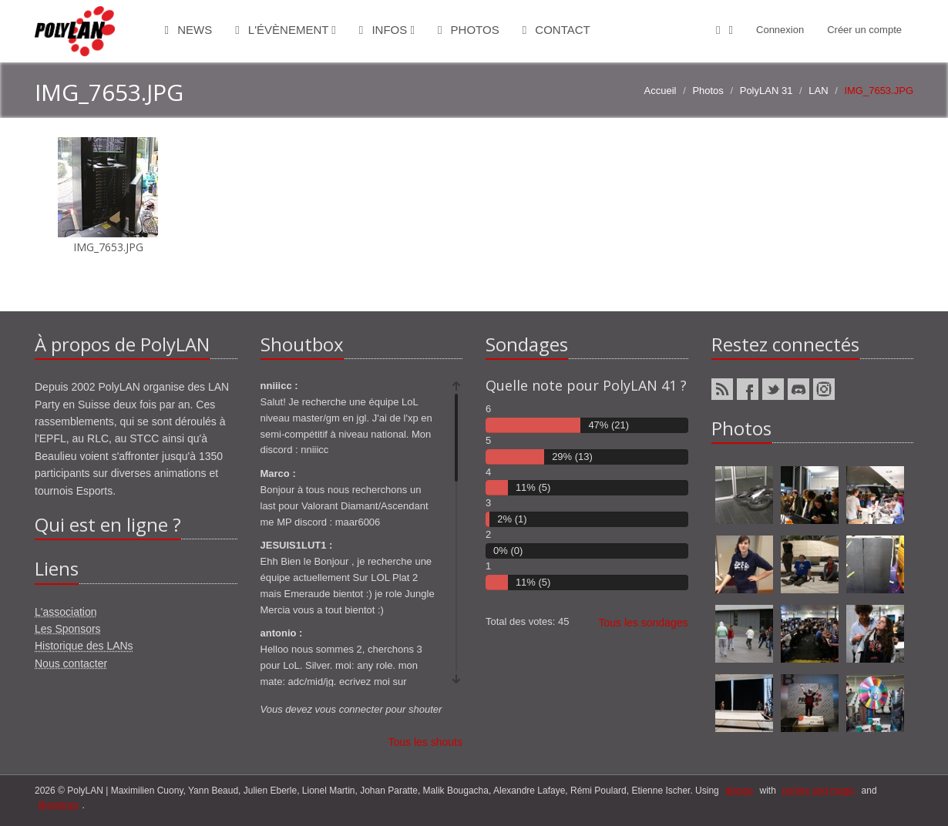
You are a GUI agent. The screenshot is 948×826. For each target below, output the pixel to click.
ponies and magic (818, 790)
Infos (387, 29)
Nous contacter (71, 663)
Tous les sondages (643, 622)
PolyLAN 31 (766, 90)
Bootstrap (58, 805)
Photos (468, 29)
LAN (818, 90)
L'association (66, 612)
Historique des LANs (84, 646)
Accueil (660, 90)
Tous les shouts (425, 742)
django (739, 790)
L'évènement (285, 29)
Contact (556, 29)
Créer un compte (864, 29)
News (189, 29)
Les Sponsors (68, 629)
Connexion (780, 29)
